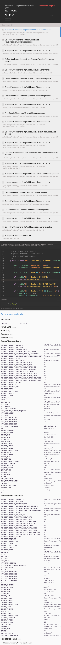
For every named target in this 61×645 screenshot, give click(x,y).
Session (4, 338)
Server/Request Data (11, 341)
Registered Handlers (11, 639)
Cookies (5, 334)
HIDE (8, 19)
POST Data (6, 327)
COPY (52, 15)
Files (3, 330)
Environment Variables (12, 496)
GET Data (5, 319)
